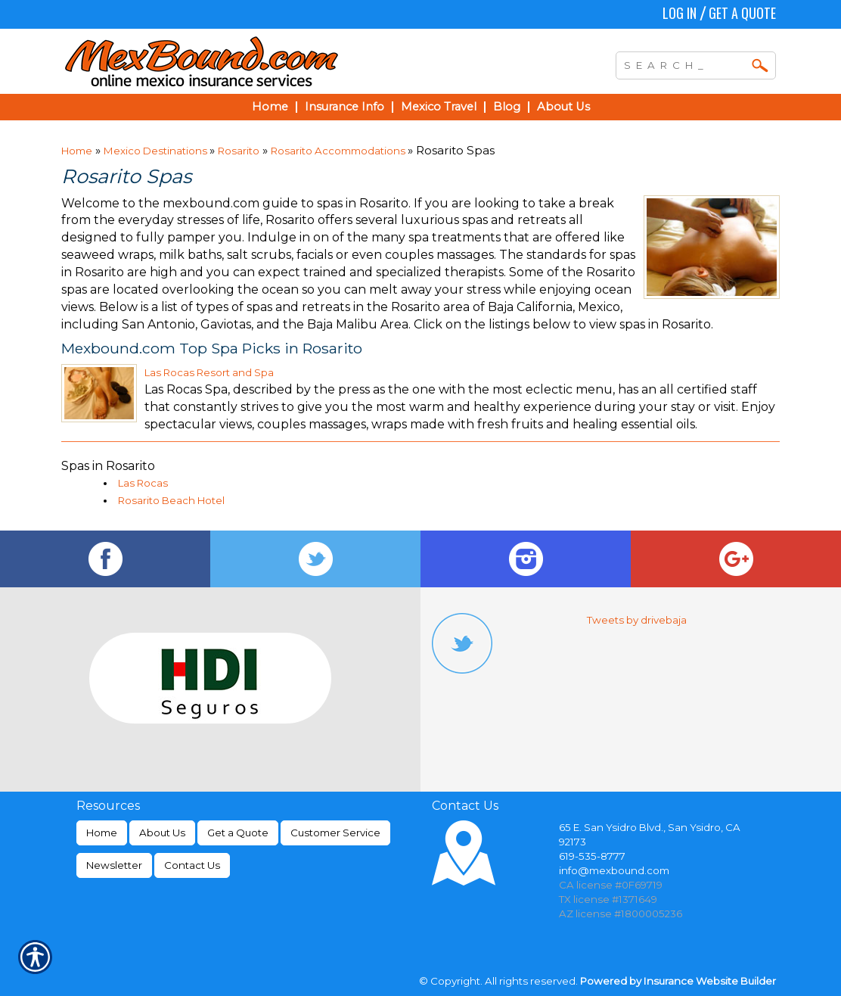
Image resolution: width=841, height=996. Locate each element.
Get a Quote (742, 13)
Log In (680, 13)
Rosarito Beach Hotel (171, 500)
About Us (162, 832)
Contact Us (192, 865)
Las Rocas (143, 483)
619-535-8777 (592, 856)
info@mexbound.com (614, 870)
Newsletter (114, 865)
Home (76, 151)
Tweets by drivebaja (637, 620)
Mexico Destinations (156, 151)
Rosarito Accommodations (339, 151)
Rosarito (238, 151)
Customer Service (335, 832)
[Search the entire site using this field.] (684, 63)
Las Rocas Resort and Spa (209, 372)
